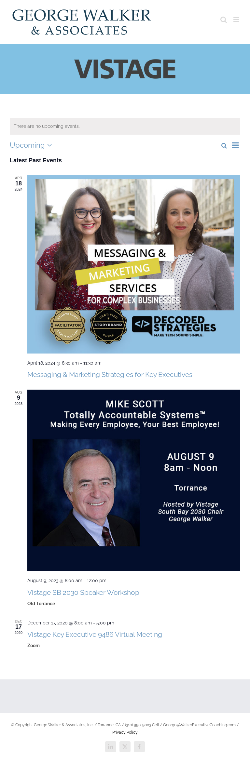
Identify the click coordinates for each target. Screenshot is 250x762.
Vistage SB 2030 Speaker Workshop (83, 592)
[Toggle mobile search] (223, 19)
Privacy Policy (125, 732)
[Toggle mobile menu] (236, 19)
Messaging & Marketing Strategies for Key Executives (109, 374)
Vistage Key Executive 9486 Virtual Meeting (94, 634)
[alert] (125, 126)
